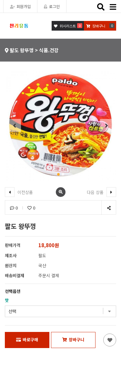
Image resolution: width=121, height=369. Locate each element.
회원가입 (20, 6)
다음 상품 (101, 192)
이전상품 (19, 192)
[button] (58, 174)
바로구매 (27, 339)
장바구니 (73, 339)
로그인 (52, 6)
